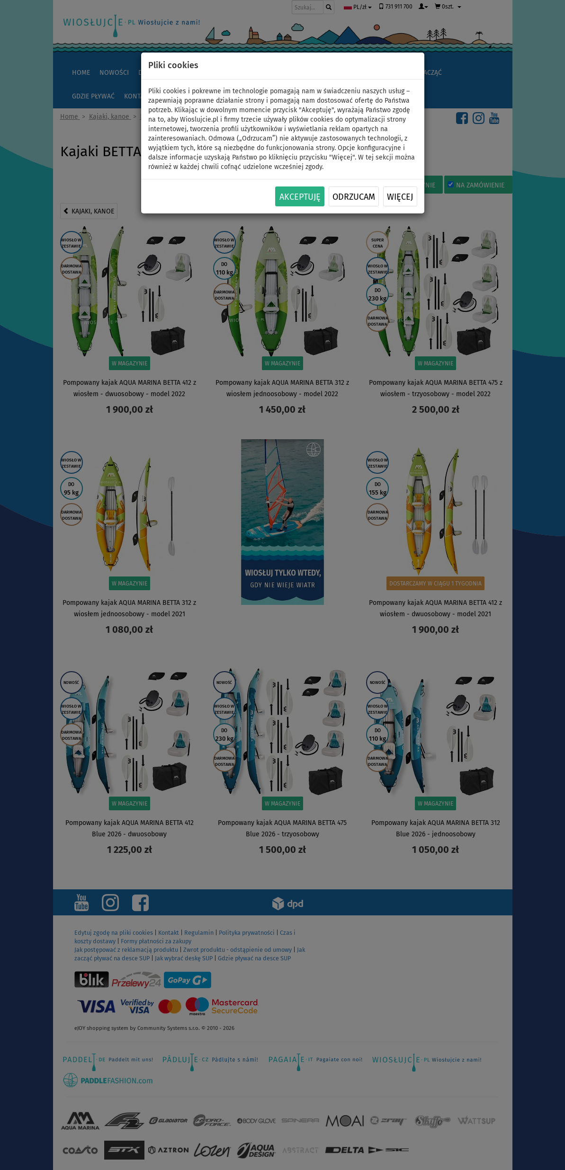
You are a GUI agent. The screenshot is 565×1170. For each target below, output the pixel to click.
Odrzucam (353, 197)
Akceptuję (300, 197)
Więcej (400, 197)
